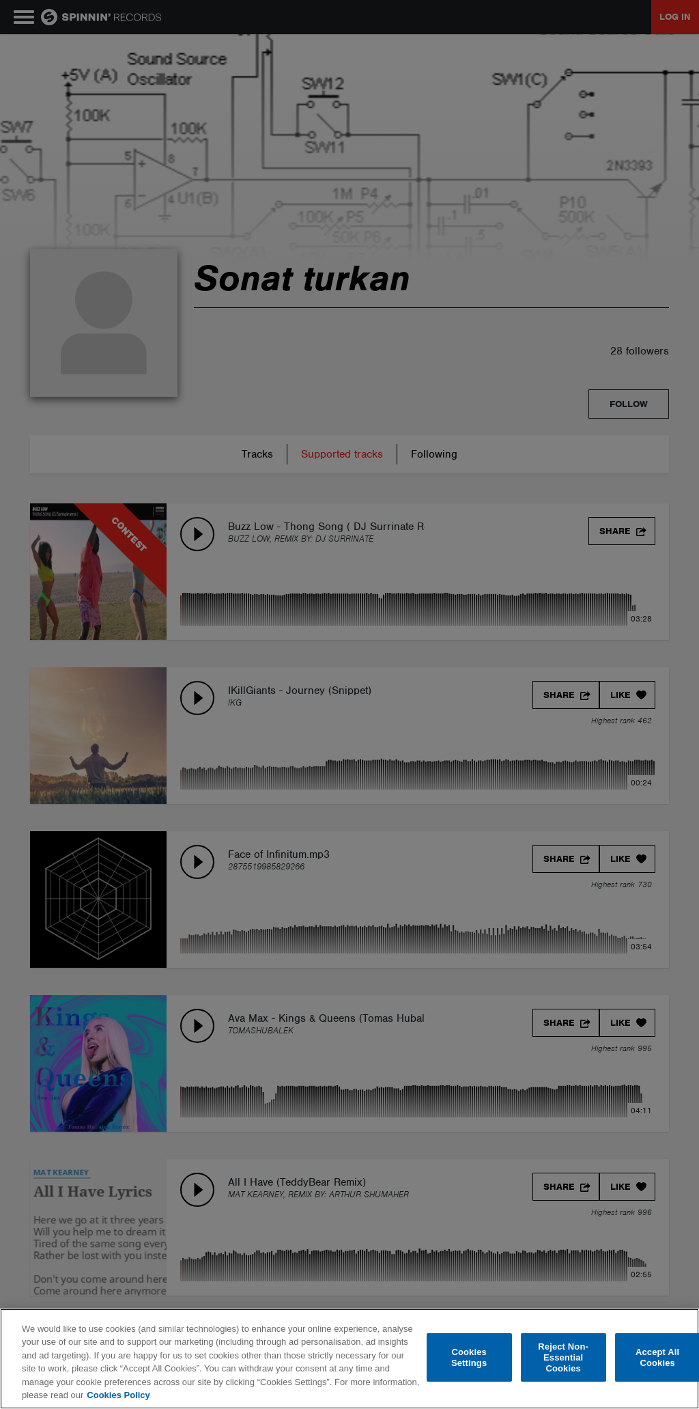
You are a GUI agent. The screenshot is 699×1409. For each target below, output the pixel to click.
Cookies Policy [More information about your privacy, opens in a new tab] (118, 1395)
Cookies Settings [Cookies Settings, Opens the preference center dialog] (469, 1357)
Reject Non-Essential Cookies (563, 1357)
